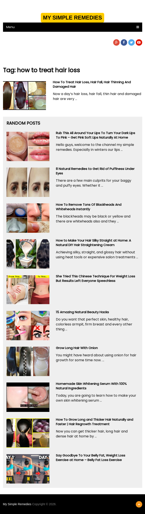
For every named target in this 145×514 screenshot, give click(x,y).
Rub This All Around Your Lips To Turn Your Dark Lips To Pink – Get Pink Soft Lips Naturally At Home (95, 135)
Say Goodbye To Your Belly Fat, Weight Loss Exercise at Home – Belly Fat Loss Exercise (90, 457)
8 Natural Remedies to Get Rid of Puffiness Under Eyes (95, 170)
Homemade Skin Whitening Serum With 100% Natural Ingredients (91, 385)
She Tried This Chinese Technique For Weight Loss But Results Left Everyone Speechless (95, 278)
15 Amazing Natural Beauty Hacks (82, 312)
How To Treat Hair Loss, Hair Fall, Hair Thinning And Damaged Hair (92, 84)
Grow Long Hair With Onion (77, 348)
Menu (10, 27)
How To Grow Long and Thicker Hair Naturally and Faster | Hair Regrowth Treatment (94, 421)
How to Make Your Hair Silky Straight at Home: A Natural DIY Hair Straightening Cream (93, 242)
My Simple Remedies (72, 18)
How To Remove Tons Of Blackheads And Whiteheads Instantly (88, 206)
